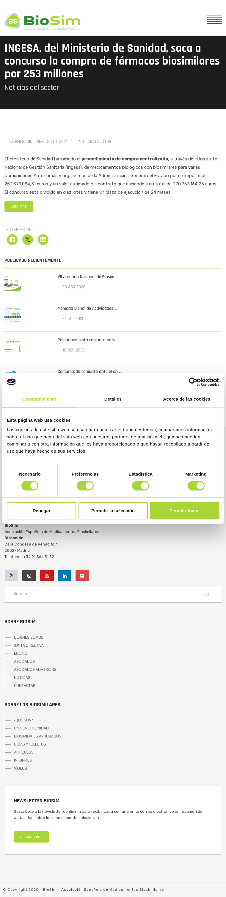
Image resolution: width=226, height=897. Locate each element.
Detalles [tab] (113, 398)
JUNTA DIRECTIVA (29, 645)
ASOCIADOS (24, 661)
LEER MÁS (19, 206)
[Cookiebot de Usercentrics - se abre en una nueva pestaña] (193, 381)
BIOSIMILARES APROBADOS (37, 736)
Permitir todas (185, 510)
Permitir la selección (113, 510)
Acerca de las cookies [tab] (187, 398)
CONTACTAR (24, 685)
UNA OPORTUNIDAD (31, 728)
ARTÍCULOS (24, 752)
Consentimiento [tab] (39, 398)
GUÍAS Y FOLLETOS (30, 744)
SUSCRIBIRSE (31, 837)
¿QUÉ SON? (23, 720)
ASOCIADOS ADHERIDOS (35, 669)
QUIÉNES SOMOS (28, 637)
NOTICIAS (22, 677)
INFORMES (23, 760)
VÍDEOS (20, 768)
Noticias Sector (95, 141)
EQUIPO (20, 653)
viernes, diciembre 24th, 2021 (38, 141)
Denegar (41, 510)
